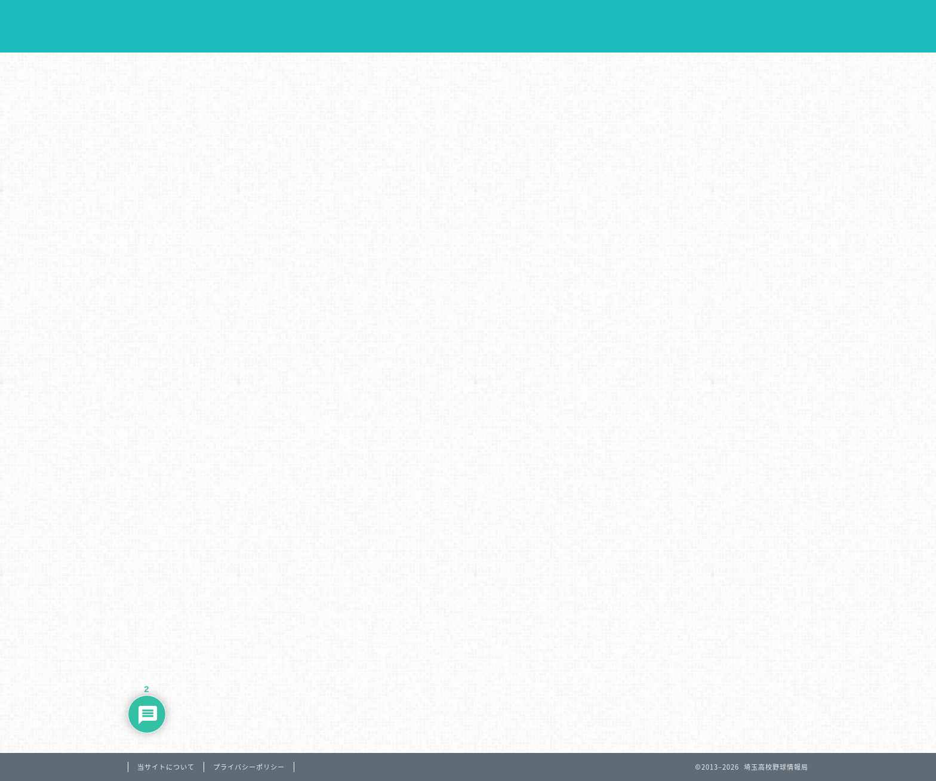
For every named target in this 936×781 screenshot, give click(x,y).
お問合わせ (766, 68)
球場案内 (599, 68)
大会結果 (347, 68)
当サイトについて (166, 767)
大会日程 (264, 68)
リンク (682, 68)
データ (514, 68)
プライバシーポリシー (249, 767)
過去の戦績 (431, 68)
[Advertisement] (468, 194)
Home (175, 68)
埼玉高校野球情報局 (468, 27)
